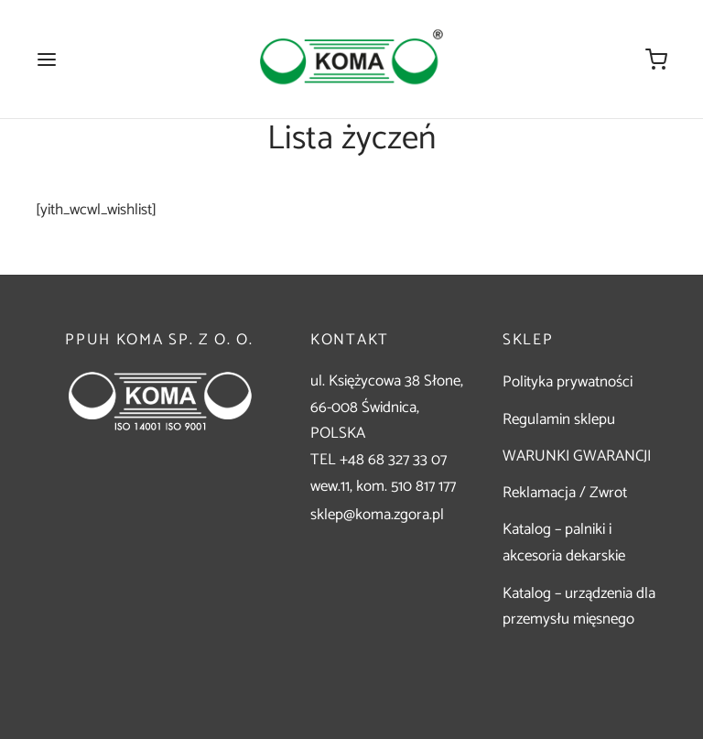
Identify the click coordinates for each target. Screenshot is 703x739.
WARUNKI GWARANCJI (577, 456)
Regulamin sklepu (559, 419)
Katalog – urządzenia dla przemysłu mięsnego (579, 607)
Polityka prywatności (568, 382)
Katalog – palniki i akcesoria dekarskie (564, 542)
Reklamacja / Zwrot (565, 492)
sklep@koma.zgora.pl (377, 514)
